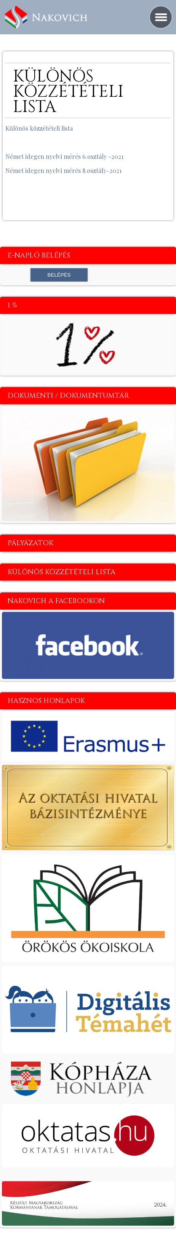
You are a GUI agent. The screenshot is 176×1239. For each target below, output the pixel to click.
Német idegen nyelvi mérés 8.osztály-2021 (63, 170)
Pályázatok (30, 543)
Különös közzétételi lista (39, 128)
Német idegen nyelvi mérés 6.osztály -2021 (64, 156)
